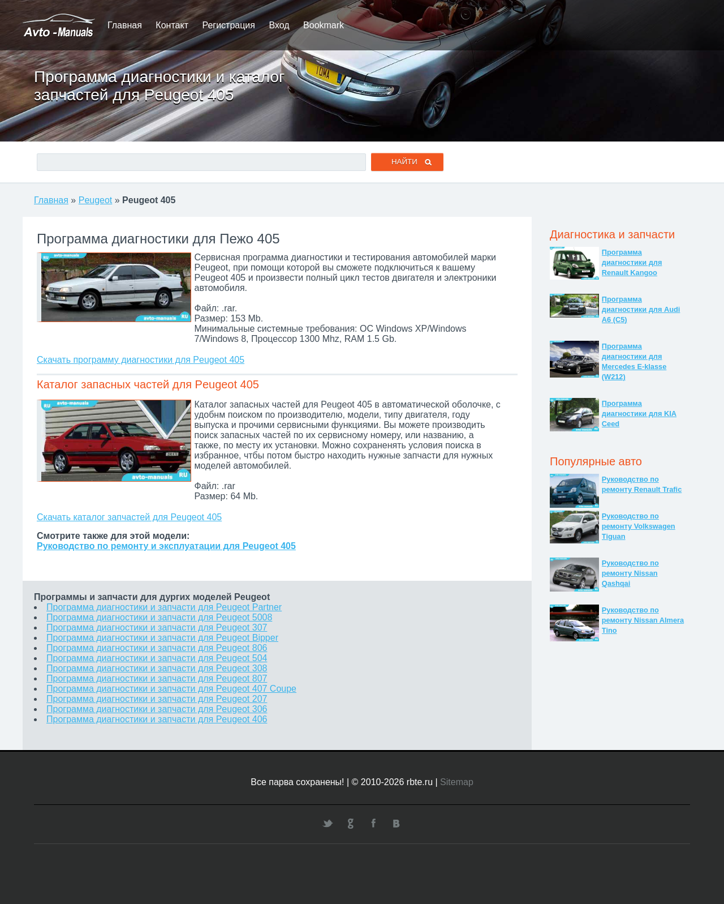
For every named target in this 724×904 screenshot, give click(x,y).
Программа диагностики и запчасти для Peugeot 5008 (159, 617)
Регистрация (228, 25)
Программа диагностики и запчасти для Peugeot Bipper (162, 637)
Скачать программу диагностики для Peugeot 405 (140, 360)
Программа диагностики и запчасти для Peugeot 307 (156, 627)
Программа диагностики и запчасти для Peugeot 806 (156, 648)
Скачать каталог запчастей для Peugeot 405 (129, 517)
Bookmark (323, 25)
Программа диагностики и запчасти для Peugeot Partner (164, 607)
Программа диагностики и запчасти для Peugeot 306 (156, 709)
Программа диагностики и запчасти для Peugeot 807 (156, 678)
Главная (124, 25)
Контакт (172, 25)
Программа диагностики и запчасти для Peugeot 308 (156, 668)
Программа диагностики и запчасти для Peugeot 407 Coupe (171, 688)
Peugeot (96, 200)
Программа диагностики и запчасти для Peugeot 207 (156, 699)
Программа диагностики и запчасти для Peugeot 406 (156, 719)
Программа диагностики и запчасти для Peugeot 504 (156, 658)
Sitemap (456, 782)
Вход (279, 25)
